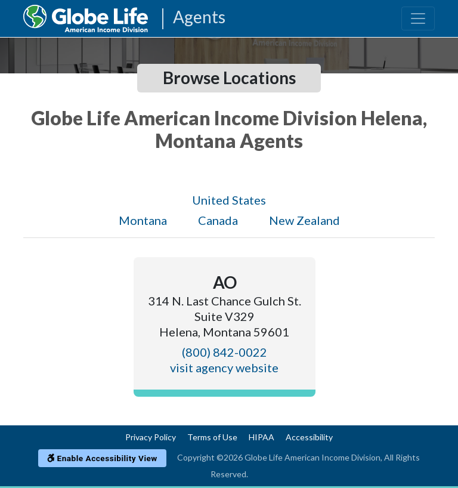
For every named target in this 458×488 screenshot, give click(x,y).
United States (229, 200)
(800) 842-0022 (224, 352)
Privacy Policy (150, 437)
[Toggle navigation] (418, 18)
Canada (218, 220)
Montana (143, 220)
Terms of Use (212, 437)
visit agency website (224, 367)
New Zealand (304, 220)
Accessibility (309, 437)
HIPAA (261, 437)
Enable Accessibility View (102, 458)
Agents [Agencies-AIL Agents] (199, 17)
